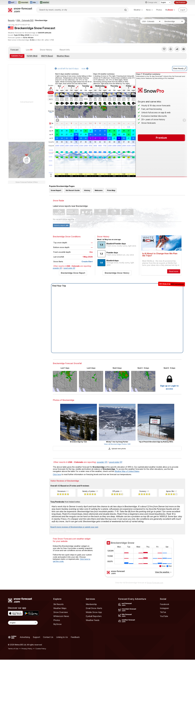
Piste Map (111, 190)
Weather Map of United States (127, 471)
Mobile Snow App (94, 612)
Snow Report (56, 190)
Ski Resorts (58, 604)
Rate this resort (57, 531)
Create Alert (87, 261)
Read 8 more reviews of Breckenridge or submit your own (74, 527)
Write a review (72, 531)
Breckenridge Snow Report (73, 273)
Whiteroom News (61, 616)
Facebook (164, 604)
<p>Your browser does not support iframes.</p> (139, 559)
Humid (51, 142)
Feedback (75, 637)
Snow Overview (60, 612)
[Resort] (174, 21)
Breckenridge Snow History (117, 273)
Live (29, 49)
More (50, 112)
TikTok (163, 612)
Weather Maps (63, 56)
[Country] (151, 21)
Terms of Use (13, 649)
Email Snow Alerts (94, 608)
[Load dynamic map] (26, 160)
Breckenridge (41, 20)
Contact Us (48, 637)
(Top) (17, 56)
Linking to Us (62, 637)
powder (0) (57, 268)
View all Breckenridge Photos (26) (117, 444)
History (87, 190)
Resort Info (65, 49)
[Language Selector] (165, 2)
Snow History (46, 49)
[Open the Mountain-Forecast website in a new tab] (23, 2)
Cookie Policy (40, 649)
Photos (159, 10)
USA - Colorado (24, 20)
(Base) (47, 56)
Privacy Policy (27, 649)
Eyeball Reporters (94, 616)
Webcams (99, 190)
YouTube (164, 616)
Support (36, 637)
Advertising (25, 637)
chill (51, 138)
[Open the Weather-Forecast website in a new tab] (44, 2)
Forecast (14, 49)
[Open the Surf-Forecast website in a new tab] (12, 2)
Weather (138, 10)
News (149, 10)
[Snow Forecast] (20, 9)
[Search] (126, 10)
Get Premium (180, 2)
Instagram (164, 608)
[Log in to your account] (182, 10)
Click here (57, 474)
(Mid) (32, 56)
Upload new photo (117, 449)
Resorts (11, 20)
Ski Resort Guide (73, 190)
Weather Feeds (92, 620)
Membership (91, 604)
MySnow (57, 624)
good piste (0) (69, 268)
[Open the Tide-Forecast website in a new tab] (34, 2)
